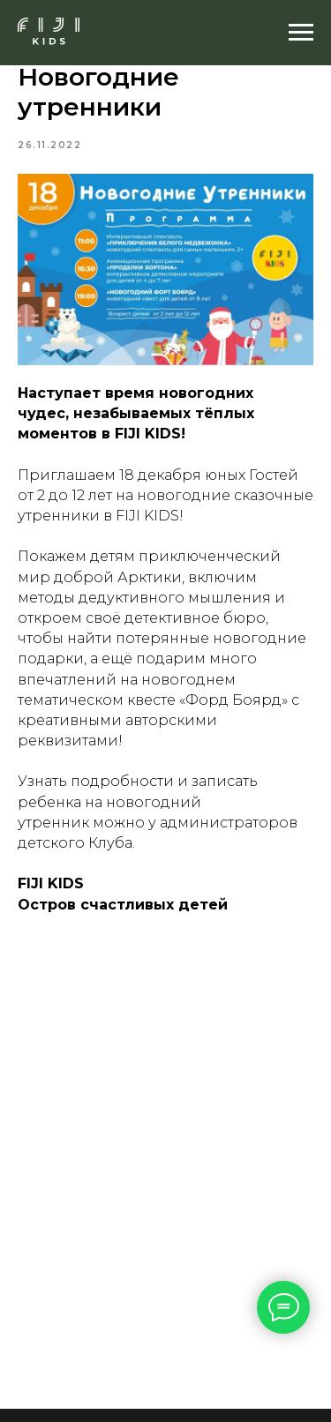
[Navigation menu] (301, 32)
